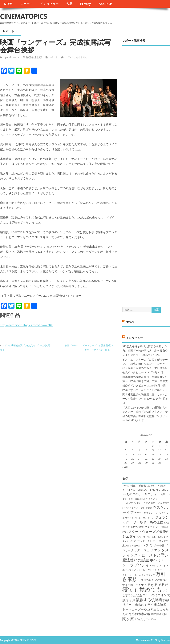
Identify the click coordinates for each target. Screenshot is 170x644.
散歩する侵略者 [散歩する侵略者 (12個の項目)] (149, 599)
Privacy (85, 4)
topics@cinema (11, 57)
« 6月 (125, 467)
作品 (69, 4)
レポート (26, 4)
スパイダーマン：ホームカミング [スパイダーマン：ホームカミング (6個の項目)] (152, 536)
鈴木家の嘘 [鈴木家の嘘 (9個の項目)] (142, 614)
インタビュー (49, 4)
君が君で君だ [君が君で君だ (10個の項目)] (158, 584)
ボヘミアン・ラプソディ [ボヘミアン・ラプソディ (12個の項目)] (143, 562)
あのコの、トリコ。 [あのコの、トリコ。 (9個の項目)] (140, 494)
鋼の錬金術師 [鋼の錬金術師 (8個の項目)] (159, 614)
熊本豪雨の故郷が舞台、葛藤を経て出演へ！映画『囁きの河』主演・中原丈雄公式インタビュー (145, 381)
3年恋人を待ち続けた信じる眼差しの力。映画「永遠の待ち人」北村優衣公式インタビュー (145, 351)
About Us (105, 4)
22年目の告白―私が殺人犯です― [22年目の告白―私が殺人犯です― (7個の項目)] (139, 485)
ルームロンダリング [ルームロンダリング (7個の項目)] (144, 575)
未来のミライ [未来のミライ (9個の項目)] (144, 605)
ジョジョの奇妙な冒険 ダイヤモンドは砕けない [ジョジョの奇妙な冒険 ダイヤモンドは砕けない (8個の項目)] (145, 527)
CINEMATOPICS (23, 16)
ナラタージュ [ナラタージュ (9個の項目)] (140, 550)
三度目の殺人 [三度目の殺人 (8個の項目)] (146, 580)
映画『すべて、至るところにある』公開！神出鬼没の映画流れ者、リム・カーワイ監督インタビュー (145, 394)
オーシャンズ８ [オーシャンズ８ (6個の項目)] (158, 513)
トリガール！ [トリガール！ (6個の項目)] (136, 545)
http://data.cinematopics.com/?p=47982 (26, 325)
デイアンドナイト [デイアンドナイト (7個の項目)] (142, 541)
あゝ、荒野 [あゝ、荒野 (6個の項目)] (159, 494)
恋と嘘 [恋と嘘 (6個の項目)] (132, 600)
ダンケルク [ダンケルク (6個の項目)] (127, 541)
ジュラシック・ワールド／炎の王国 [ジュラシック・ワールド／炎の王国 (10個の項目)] (145, 519)
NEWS (8, 4)
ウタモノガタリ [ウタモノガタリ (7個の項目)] (142, 513)
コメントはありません (75, 57)
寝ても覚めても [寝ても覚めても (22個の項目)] (142, 589)
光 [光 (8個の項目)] (145, 585)
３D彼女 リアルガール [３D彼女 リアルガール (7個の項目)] (145, 619)
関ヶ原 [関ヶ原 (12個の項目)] (128, 618)
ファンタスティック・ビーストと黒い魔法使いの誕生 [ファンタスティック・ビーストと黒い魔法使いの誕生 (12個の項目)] (145, 555)
